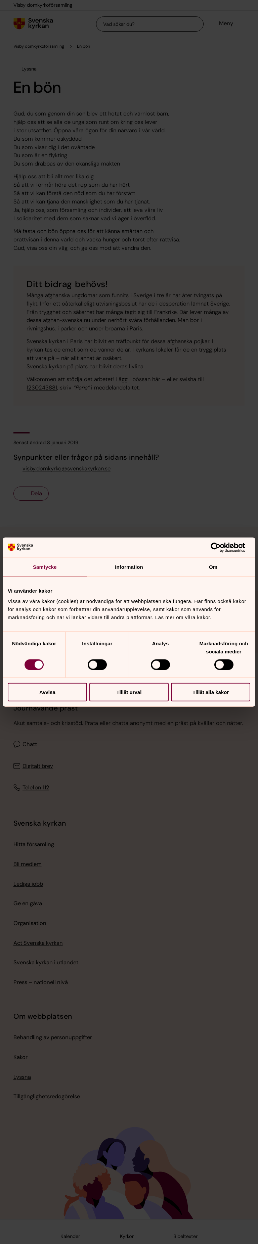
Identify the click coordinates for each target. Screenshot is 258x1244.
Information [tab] (129, 566)
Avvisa (47, 692)
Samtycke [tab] (45, 566)
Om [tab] (213, 566)
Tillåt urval (129, 692)
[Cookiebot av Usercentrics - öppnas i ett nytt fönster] (220, 547)
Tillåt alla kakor (210, 692)
